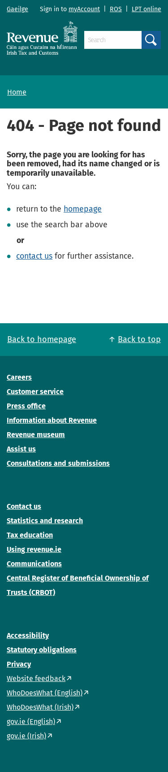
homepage (83, 209)
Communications (34, 563)
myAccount (84, 9)
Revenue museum (36, 434)
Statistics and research (45, 520)
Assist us (21, 449)
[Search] (113, 40)
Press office (26, 406)
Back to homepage (41, 339)
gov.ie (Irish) (26, 736)
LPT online (146, 9)
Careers (19, 377)
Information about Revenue (52, 420)
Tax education (30, 535)
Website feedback (36, 678)
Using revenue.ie (34, 549)
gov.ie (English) (31, 721)
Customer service (35, 391)
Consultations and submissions (58, 463)
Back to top (139, 339)
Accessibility (28, 635)
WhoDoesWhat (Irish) (40, 707)
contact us (34, 256)
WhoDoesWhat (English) (44, 693)
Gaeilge (17, 9)
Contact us (24, 506)
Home (16, 92)
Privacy (19, 664)
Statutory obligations (42, 650)
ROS (116, 9)
